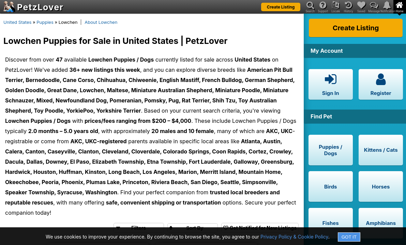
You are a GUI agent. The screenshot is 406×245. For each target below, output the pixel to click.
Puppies (45, 22)
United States (17, 22)
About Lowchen (101, 22)
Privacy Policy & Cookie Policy (294, 237)
